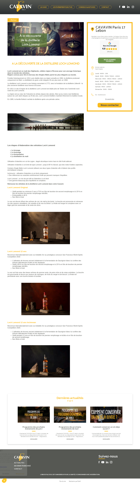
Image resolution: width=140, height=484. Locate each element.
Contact (105, 7)
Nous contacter (110, 105)
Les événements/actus (62, 7)
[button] (4, 480)
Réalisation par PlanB (75, 481)
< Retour (13, 20)
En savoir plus (109, 99)
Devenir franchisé (22, 466)
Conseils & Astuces (87, 7)
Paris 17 (24, 10)
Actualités (19, 463)
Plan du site (62, 481)
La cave (43, 7)
